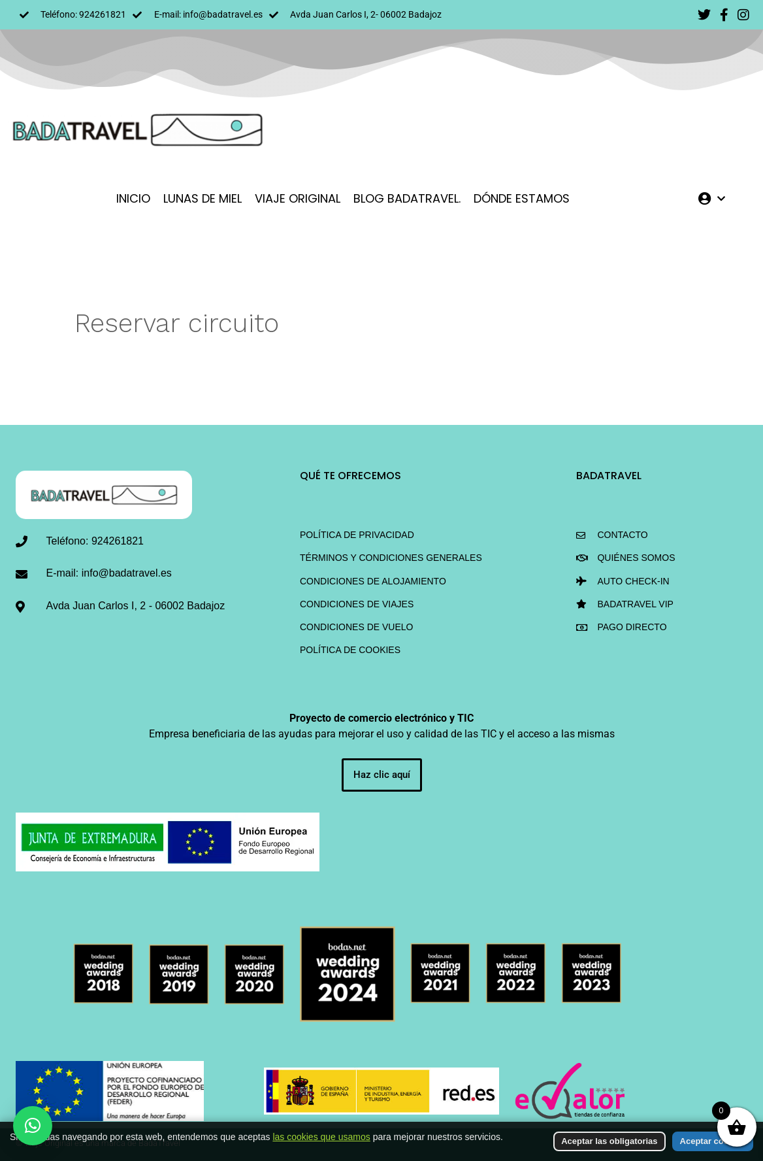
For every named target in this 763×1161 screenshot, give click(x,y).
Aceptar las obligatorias (609, 1141)
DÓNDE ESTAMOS (522, 198)
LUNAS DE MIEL (202, 198)
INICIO (133, 198)
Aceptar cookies (712, 1141)
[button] (32, 1125)
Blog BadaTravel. (407, 198)
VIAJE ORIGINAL (297, 198)
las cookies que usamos (321, 1137)
